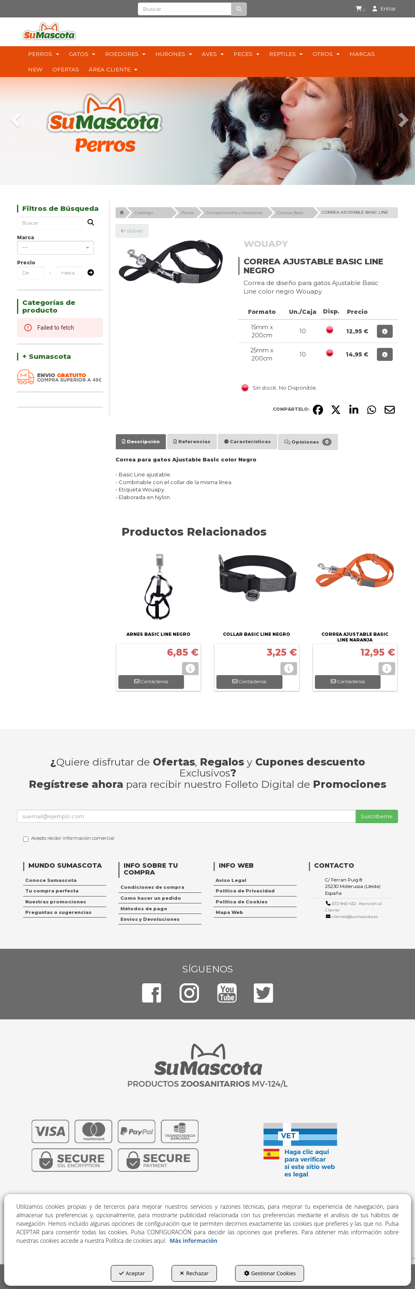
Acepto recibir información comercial (68, 838)
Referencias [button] (191, 441)
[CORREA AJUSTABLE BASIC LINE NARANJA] (355, 588)
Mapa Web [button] (229, 912)
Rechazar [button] (194, 1273)
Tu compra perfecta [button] (52, 891)
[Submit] (88, 273)
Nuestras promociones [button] (55, 902)
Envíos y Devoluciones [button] (150, 919)
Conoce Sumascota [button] (51, 880)
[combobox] (55, 248)
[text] (184, 8)
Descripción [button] (141, 441)
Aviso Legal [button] (231, 880)
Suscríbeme (377, 816)
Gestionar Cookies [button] (270, 1273)
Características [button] (247, 441)
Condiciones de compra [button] (152, 887)
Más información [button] (194, 1240)
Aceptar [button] (132, 1273)
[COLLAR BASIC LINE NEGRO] (257, 588)
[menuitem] (358, 9)
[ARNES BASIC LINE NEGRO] (159, 588)
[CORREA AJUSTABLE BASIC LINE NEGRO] (171, 262)
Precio (26, 263)
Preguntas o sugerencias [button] (58, 912)
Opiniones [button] (308, 442)
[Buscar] (239, 9)
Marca (25, 237)
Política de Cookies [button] (241, 902)
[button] (359, 9)
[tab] (141, 441)
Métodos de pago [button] (143, 909)
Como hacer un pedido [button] (150, 898)
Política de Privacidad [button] (245, 891)
